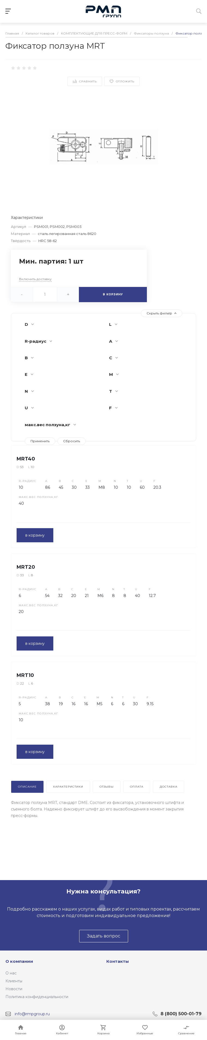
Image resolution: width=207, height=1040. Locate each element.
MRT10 (25, 675)
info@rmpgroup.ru (32, 1013)
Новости (13, 988)
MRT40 (26, 459)
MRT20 (26, 567)
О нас (11, 973)
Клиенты (13, 981)
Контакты (117, 961)
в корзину (35, 535)
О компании (19, 961)
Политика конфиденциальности (36, 996)
